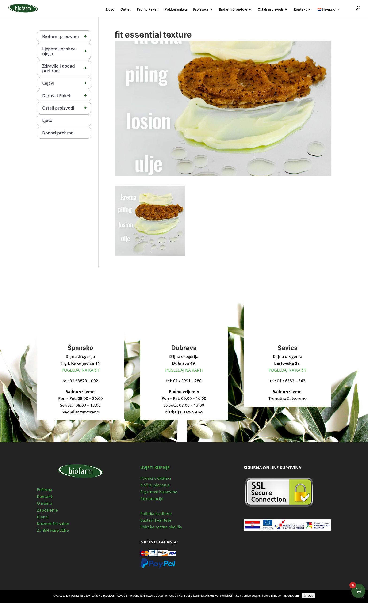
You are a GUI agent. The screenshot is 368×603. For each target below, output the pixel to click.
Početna (44, 489)
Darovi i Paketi (66, 95)
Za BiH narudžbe (53, 530)
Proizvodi (200, 9)
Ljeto (47, 120)
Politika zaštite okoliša (161, 527)
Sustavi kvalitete (155, 520)
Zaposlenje (47, 510)
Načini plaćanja (155, 485)
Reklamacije (152, 498)
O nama (44, 503)
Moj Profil (348, 9)
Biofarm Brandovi (233, 9)
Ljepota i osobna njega (66, 51)
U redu (308, 595)
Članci (43, 517)
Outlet (125, 9)
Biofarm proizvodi (66, 36)
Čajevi (66, 83)
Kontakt (300, 9)
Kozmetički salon (53, 523)
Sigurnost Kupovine (158, 491)
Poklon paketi (176, 9)
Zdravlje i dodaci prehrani (66, 68)
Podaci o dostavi (155, 478)
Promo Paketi (148, 9)
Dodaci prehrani (58, 133)
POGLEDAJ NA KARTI (80, 370)
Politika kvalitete (156, 513)
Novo (110, 9)
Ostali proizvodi (270, 9)
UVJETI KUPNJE (155, 467)
